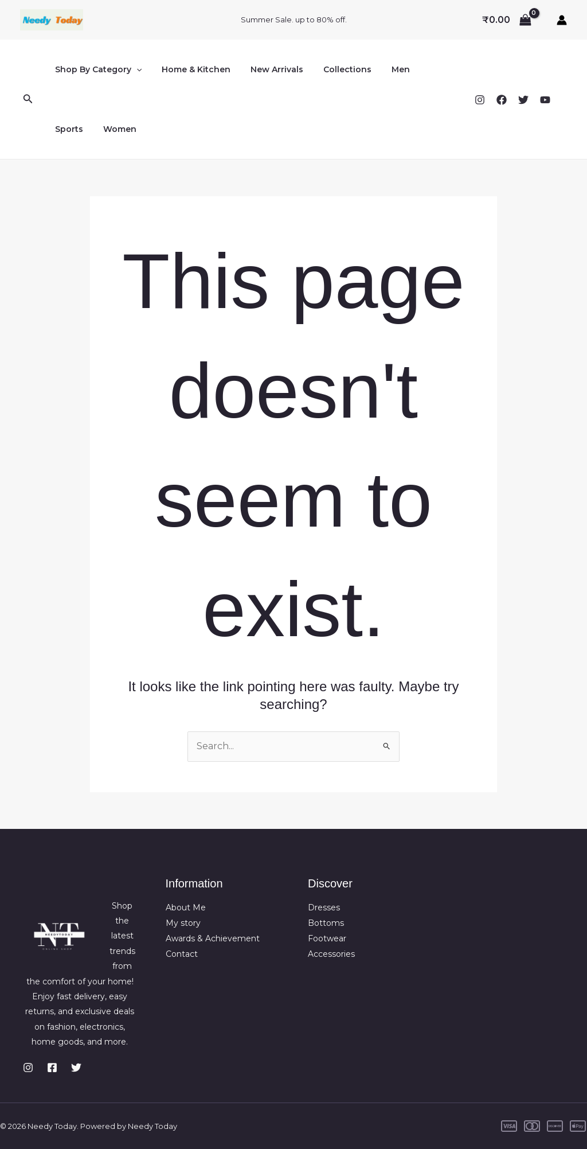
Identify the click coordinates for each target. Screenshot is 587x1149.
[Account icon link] (562, 20)
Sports (422, 69)
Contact (182, 953)
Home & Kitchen (190, 69)
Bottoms (326, 923)
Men (383, 69)
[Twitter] (523, 100)
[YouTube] (545, 100)
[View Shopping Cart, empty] (506, 20)
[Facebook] (501, 100)
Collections (334, 69)
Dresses (324, 907)
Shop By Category (96, 69)
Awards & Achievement (213, 938)
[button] (28, 99)
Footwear (327, 938)
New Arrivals (267, 69)
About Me (186, 907)
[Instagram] (480, 100)
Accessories (331, 953)
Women (69, 129)
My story (183, 923)
